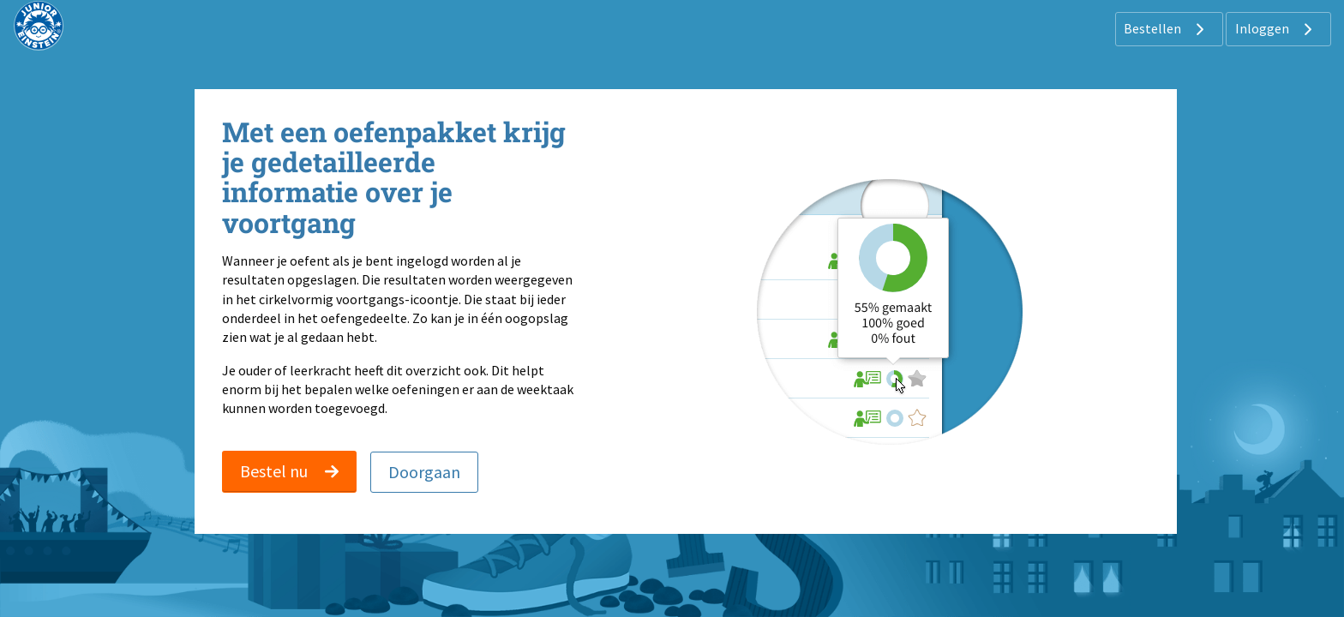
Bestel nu (289, 471)
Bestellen (1166, 29)
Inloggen (1276, 29)
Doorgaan (424, 471)
